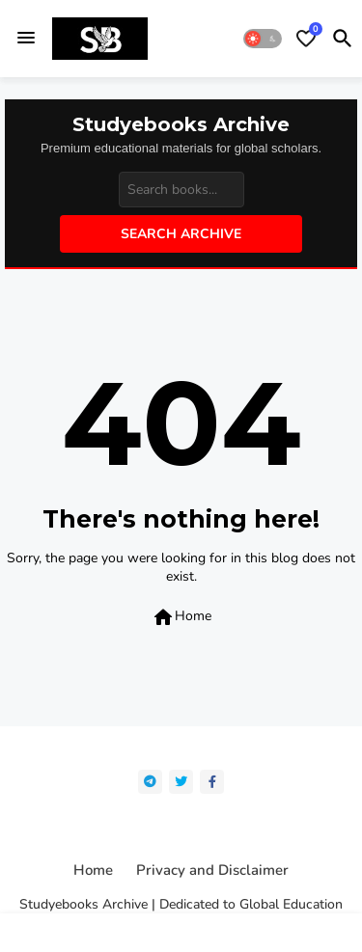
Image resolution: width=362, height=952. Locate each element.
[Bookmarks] (306, 38)
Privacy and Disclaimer (212, 870)
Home (181, 617)
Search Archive (181, 234)
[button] (262, 38)
